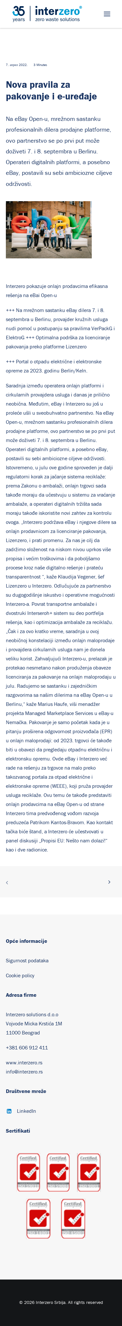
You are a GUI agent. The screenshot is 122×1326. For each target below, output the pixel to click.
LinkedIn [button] (26, 1111)
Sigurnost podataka (27, 960)
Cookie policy (20, 975)
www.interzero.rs (24, 1062)
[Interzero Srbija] (47, 14)
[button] (107, 14)
